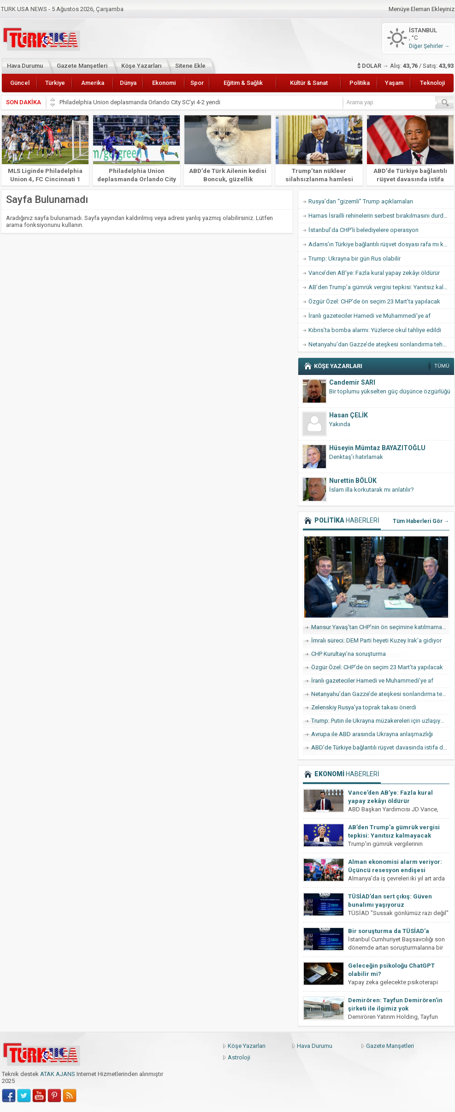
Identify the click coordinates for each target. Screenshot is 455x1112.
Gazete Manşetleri (82, 65)
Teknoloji (432, 82)
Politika (359, 82)
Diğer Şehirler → (429, 46)
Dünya (128, 82)
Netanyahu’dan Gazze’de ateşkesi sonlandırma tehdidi (380, 344)
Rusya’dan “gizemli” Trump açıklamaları (360, 201)
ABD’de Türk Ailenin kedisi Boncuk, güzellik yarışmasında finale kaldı (227, 179)
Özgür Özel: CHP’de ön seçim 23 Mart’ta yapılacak (374, 301)
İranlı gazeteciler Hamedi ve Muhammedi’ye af (369, 315)
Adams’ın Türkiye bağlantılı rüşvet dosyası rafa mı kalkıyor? (381, 244)
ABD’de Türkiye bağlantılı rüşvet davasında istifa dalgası (410, 179)
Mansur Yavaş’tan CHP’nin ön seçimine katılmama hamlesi (380, 627)
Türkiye (55, 82)
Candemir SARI (352, 382)
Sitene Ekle (190, 65)
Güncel (20, 82)
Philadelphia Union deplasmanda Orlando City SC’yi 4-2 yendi (140, 102)
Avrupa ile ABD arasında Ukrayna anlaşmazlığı (372, 734)
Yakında (339, 424)
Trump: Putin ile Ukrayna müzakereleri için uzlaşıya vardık (380, 720)
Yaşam (394, 82)
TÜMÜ (441, 366)
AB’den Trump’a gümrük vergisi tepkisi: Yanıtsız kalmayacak (381, 287)
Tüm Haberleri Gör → (421, 521)
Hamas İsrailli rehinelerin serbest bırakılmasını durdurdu (381, 215)
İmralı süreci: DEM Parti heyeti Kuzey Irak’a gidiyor (376, 640)
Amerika (92, 82)
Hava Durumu (25, 65)
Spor (197, 82)
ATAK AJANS (57, 1073)
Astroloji (239, 1057)
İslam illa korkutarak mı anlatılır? (371, 489)
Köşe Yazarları (141, 65)
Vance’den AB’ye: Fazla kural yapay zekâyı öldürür (374, 272)
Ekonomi (164, 82)
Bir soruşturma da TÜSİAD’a (388, 931)
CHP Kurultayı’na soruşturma (348, 653)
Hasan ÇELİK (348, 415)
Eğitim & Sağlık (243, 82)
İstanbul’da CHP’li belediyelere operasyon (363, 229)
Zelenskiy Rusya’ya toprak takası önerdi (363, 707)
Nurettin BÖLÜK (353, 480)
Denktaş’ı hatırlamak (356, 456)
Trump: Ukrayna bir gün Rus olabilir (354, 258)
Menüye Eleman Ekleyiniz (422, 9)
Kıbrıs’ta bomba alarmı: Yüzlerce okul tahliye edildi (374, 330)
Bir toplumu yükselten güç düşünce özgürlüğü (389, 391)
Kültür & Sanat (309, 82)
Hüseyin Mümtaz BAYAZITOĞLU (377, 448)
